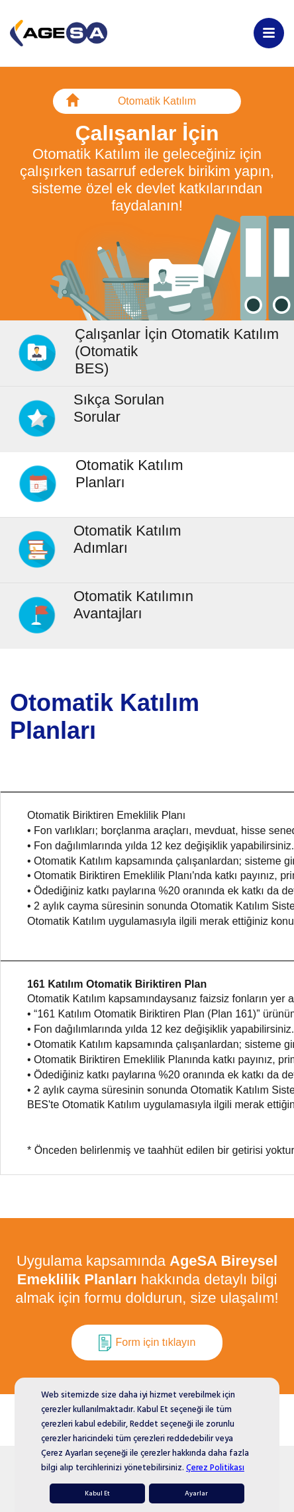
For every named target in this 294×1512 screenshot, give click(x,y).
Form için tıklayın (147, 1343)
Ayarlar (196, 1493)
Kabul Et (97, 1493)
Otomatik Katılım (131, 102)
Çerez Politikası (215, 1467)
